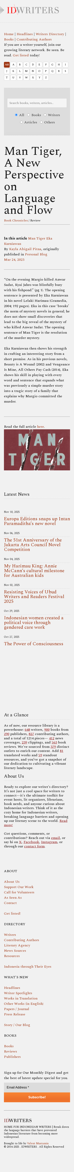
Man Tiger (36, 238)
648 (27, 729)
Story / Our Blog (17, 1025)
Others (47, 122)
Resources (12, 956)
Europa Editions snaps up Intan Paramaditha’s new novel (37, 521)
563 (54, 742)
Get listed (21, 55)
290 (6, 734)
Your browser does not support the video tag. (37, 680)
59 (40, 755)
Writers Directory (50, 34)
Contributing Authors (34, 39)
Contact (10, 903)
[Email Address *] (37, 1087)
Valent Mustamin (38, 1143)
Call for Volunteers (19, 892)
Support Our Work (19, 887)
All (7, 65)
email (55, 838)
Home (9, 34)
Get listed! (12, 913)
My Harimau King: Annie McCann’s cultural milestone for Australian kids (34, 571)
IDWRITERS (37, 8)
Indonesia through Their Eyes (27, 966)
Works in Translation (20, 998)
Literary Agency (17, 945)
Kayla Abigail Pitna (25, 249)
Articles (28, 122)
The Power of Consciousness (33, 643)
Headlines (25, 34)
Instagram (49, 842)
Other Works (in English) (23, 1003)
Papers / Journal (16, 1009)
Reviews (10, 1051)
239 (24, 742)
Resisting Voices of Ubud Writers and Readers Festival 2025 (34, 596)
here (40, 426)
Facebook (31, 842)
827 (31, 734)
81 (61, 750)
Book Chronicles (16, 220)
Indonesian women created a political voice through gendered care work (34, 622)
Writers (52, 115)
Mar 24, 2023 (14, 259)
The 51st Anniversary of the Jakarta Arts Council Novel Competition (33, 545)
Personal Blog (36, 254)
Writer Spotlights (18, 993)
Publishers (12, 1056)
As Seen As (13, 897)
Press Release (14, 1014)
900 (47, 729)
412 (51, 738)
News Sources (15, 950)
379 (53, 746)
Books (9, 39)
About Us (12, 881)
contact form (34, 846)
